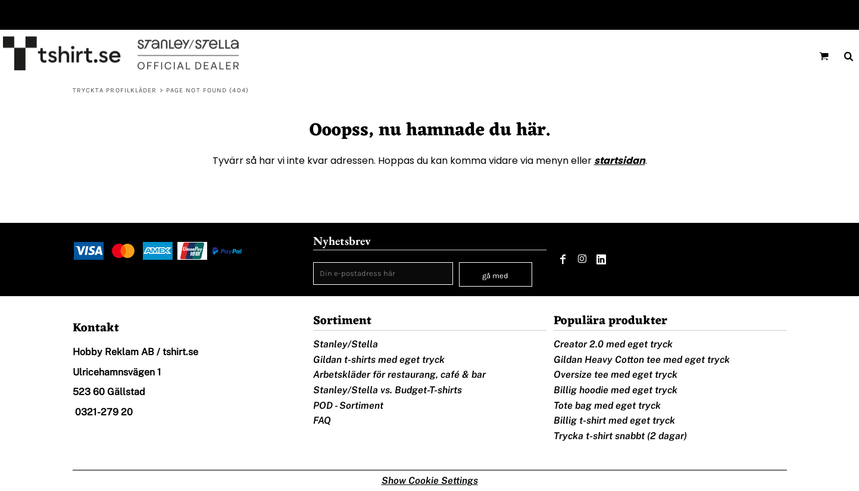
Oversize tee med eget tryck (615, 374)
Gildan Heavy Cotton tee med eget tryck (642, 359)
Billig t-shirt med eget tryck (614, 420)
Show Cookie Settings (430, 480)
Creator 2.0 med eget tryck (613, 344)
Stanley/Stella (345, 344)
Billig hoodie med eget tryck (615, 390)
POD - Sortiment (348, 405)
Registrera (831, 14)
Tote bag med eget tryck (607, 405)
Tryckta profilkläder (115, 90)
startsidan (619, 160)
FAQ (322, 420)
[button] (824, 56)
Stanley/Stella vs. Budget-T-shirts (387, 390)
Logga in (777, 14)
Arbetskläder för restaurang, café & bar (399, 374)
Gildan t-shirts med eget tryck (379, 359)
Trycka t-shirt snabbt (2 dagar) (620, 436)
